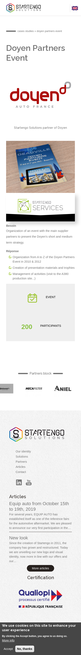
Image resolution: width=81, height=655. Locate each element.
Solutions (22, 456)
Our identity (23, 451)
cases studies (26, 31)
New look (18, 537)
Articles (20, 466)
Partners (21, 461)
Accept (8, 651)
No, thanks (24, 651)
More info (8, 642)
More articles (40, 568)
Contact (21, 472)
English (34, 388)
